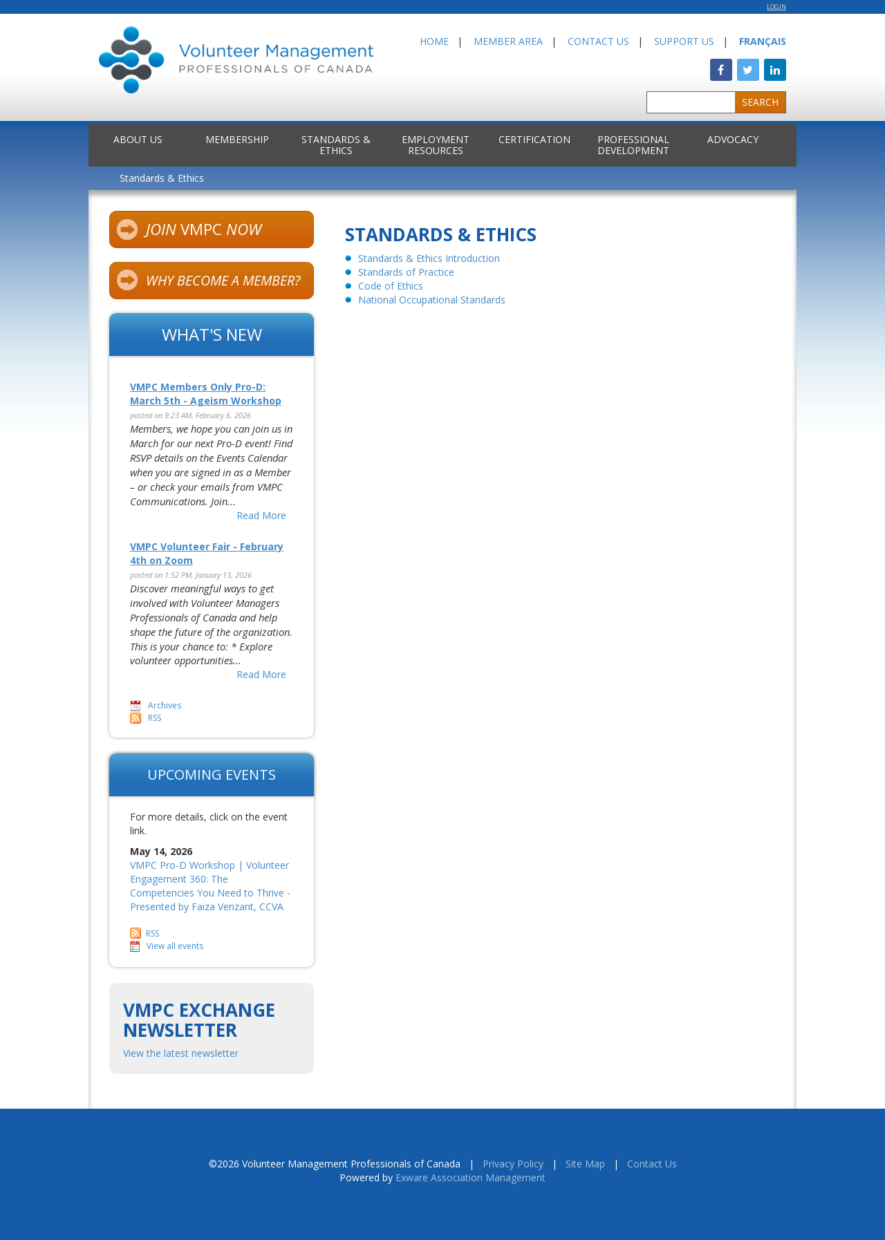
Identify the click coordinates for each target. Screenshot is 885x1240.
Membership (237, 139)
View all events (175, 946)
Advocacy (732, 139)
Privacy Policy (513, 1163)
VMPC (189, 230)
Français (762, 41)
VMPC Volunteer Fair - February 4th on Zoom (206, 553)
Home (434, 41)
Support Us (684, 41)
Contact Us (598, 41)
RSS (154, 718)
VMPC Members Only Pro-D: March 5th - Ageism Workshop (205, 393)
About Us (137, 139)
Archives (164, 705)
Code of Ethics (390, 285)
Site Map (585, 1163)
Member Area (508, 41)
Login (776, 7)
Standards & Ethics (336, 145)
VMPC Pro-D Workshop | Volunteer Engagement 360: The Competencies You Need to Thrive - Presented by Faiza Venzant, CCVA (210, 885)
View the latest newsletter (181, 1053)
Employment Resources (435, 145)
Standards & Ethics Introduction (429, 258)
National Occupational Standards (431, 299)
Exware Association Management (470, 1177)
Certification (534, 139)
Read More (261, 515)
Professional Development (633, 145)
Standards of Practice (406, 272)
